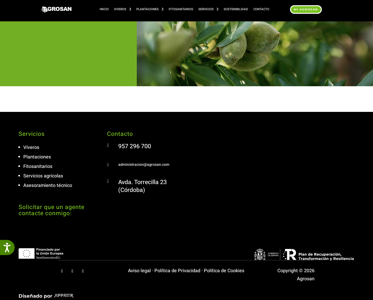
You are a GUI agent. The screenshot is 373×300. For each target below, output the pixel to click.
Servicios (206, 9)
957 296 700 (134, 146)
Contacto (261, 9)
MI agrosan (306, 9)
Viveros (120, 9)
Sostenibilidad (236, 9)
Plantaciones (147, 9)
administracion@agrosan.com (143, 164)
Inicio (104, 9)
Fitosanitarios (181, 9)
